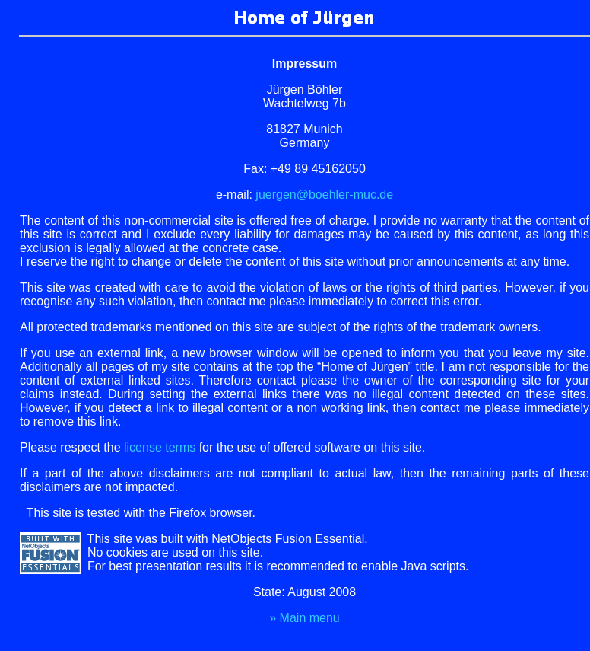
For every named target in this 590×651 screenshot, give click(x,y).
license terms (159, 447)
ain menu (304, 617)
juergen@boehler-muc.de (324, 194)
